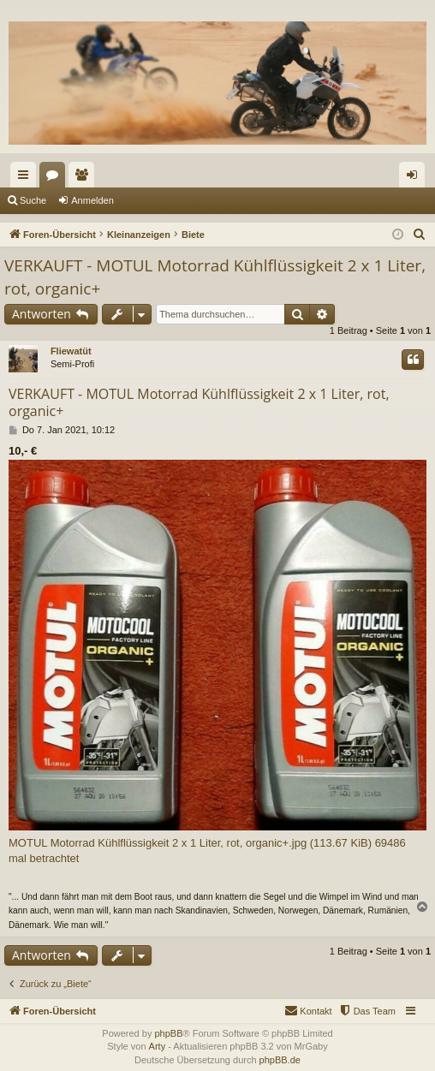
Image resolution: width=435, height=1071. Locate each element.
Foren (55, 178)
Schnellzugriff (26, 178)
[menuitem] (419, 234)
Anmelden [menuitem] (416, 178)
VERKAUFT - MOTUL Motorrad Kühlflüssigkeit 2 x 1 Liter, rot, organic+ (215, 277)
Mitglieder (84, 178)
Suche (33, 200)
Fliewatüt (71, 351)
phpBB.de (280, 1060)
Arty (157, 1046)
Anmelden (92, 200)
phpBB (168, 1033)
